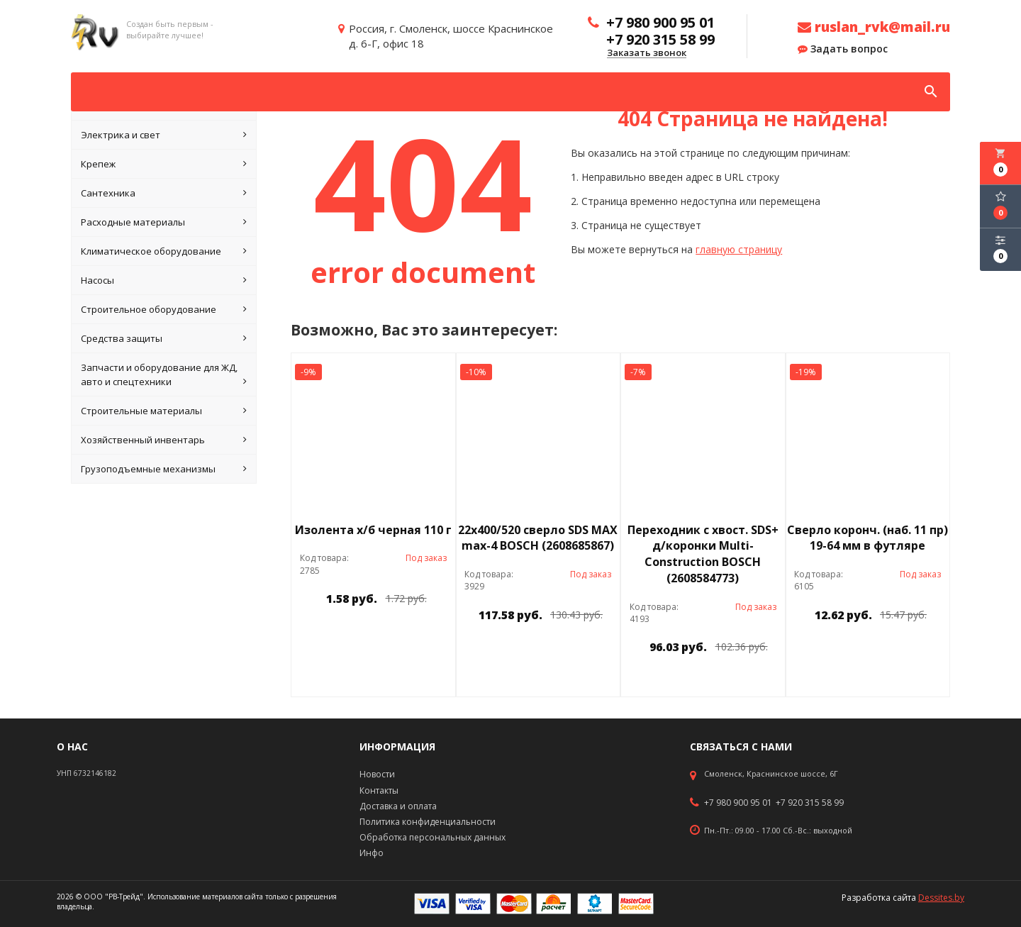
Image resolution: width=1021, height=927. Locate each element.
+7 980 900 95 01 (738, 803)
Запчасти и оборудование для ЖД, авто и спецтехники (164, 375)
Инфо (371, 853)
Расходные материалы (164, 222)
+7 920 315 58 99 (810, 803)
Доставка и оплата (398, 806)
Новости (377, 774)
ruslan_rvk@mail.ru (874, 26)
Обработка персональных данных (432, 837)
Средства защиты (164, 338)
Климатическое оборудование (164, 251)
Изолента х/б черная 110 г (373, 530)
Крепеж (164, 164)
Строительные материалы (164, 411)
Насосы (164, 280)
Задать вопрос (843, 49)
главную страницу (739, 249)
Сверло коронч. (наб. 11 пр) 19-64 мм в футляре (867, 538)
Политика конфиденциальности (427, 822)
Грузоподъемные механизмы (164, 469)
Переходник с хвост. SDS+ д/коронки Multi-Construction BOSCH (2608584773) (703, 554)
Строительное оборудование (164, 309)
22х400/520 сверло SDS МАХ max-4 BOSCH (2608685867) (538, 538)
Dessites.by (941, 898)
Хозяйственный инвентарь (164, 440)
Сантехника (164, 193)
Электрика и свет (164, 135)
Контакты (378, 790)
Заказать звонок (646, 53)
